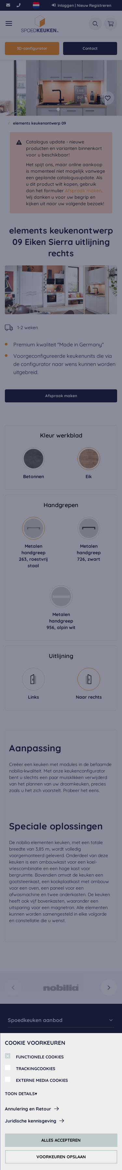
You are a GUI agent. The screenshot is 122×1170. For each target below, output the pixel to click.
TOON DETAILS (20, 1093)
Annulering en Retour (28, 1109)
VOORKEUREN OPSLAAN (61, 1156)
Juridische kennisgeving (30, 1121)
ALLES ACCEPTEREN (61, 1140)
